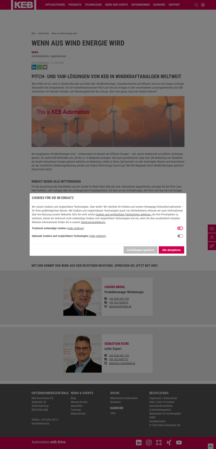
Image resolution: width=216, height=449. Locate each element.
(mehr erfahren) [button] (75, 228)
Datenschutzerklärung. (93, 222)
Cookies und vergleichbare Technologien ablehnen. (124, 214)
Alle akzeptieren (171, 250)
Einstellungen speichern (140, 250)
